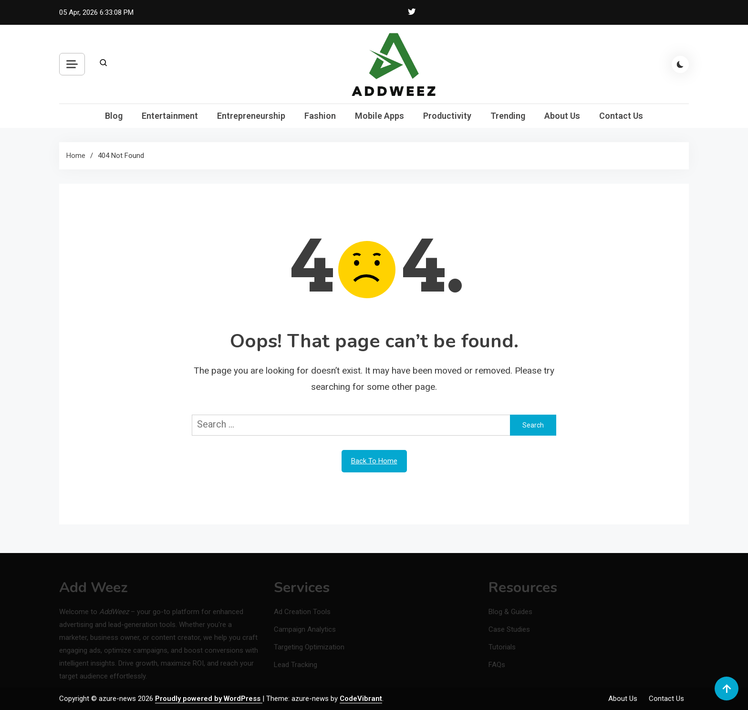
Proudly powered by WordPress (208, 698)
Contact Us (621, 116)
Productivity (447, 116)
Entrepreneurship (251, 116)
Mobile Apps (379, 116)
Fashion (320, 116)
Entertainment (170, 116)
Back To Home (374, 461)
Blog (114, 116)
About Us (562, 116)
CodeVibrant (361, 698)
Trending (507, 116)
